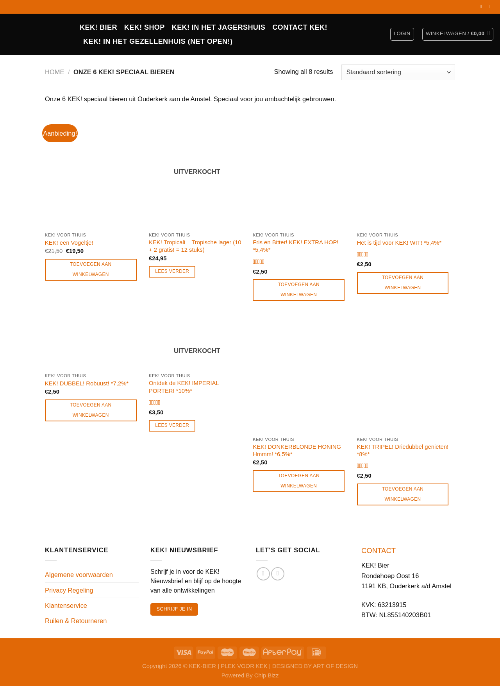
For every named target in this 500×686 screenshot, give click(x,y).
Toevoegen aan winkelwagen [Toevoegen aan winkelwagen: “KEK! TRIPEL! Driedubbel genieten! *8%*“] (403, 494)
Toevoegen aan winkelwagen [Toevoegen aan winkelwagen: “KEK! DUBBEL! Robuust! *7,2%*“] (91, 410)
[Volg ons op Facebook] (482, 6)
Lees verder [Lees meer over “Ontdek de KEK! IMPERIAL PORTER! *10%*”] (172, 425)
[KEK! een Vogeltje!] (93, 170)
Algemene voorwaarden (79, 574)
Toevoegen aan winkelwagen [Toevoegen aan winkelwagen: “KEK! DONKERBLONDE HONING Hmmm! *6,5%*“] (299, 481)
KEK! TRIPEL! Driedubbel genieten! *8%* (403, 450)
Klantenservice (66, 605)
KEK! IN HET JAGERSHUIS (218, 27)
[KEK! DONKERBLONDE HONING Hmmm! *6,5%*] (301, 375)
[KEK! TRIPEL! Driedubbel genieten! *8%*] (405, 375)
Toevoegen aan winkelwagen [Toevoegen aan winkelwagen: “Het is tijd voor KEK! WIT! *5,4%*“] (403, 282)
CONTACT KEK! (299, 27)
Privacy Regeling (69, 590)
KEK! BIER (98, 27)
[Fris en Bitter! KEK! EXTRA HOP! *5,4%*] (301, 170)
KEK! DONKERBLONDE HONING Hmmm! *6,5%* (297, 450)
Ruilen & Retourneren (76, 620)
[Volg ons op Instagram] (490, 6)
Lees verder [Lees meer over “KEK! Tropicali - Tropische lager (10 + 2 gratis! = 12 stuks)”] (172, 271)
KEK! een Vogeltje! (69, 243)
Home (54, 71)
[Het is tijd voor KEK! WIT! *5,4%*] (405, 170)
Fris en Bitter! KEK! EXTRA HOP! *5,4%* (295, 246)
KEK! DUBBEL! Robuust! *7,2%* (87, 383)
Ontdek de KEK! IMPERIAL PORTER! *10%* (184, 387)
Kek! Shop (144, 27)
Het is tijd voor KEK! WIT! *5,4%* (399, 243)
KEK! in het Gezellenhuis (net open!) (157, 41)
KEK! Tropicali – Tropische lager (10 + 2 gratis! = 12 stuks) (195, 246)
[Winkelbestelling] (398, 72)
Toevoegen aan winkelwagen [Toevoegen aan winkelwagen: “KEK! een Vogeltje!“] (91, 269)
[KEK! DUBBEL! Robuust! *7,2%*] (93, 343)
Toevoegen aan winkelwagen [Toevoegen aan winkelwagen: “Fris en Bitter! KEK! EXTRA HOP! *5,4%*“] (299, 289)
